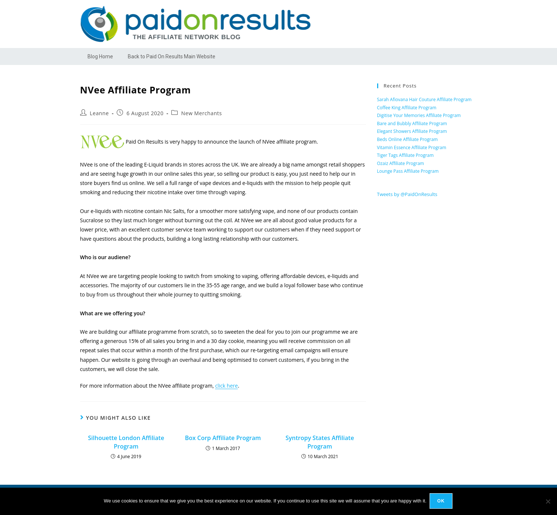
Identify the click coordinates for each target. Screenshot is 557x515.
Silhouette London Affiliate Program (126, 442)
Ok (441, 501)
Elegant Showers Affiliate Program (412, 131)
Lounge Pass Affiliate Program (408, 171)
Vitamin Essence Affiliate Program (412, 147)
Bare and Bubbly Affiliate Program (412, 123)
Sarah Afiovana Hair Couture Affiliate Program (424, 99)
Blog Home (100, 56)
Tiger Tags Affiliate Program (405, 155)
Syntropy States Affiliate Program (320, 442)
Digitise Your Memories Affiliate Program (419, 115)
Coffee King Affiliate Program (407, 107)
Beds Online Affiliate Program (407, 139)
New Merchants (201, 113)
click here (226, 385)
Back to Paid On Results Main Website (171, 56)
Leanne (99, 113)
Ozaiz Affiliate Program (400, 163)
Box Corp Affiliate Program (223, 438)
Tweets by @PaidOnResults (407, 194)
